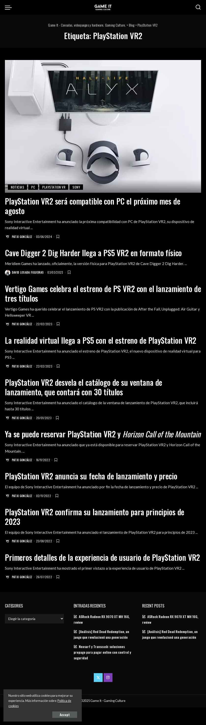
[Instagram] (108, 695)
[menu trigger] (9, 7)
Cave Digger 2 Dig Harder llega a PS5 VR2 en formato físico (95, 252)
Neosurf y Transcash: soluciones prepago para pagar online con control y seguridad (102, 670)
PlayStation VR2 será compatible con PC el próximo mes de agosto (94, 205)
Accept (60, 714)
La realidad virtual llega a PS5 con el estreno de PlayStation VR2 (102, 339)
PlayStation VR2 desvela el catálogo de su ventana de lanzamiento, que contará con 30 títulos (85, 386)
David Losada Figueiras (28, 272)
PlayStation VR (53, 187)
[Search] (198, 7)
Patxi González (22, 236)
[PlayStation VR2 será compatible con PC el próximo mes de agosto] (103, 126)
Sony (76, 187)
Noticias (17, 187)
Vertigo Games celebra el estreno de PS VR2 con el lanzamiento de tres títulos (100, 292)
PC (33, 187)
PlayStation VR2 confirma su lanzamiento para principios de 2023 (95, 525)
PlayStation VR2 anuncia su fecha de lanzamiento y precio (92, 484)
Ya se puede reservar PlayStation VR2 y (90, 437)
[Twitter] (98, 695)
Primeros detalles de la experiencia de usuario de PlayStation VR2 (97, 570)
